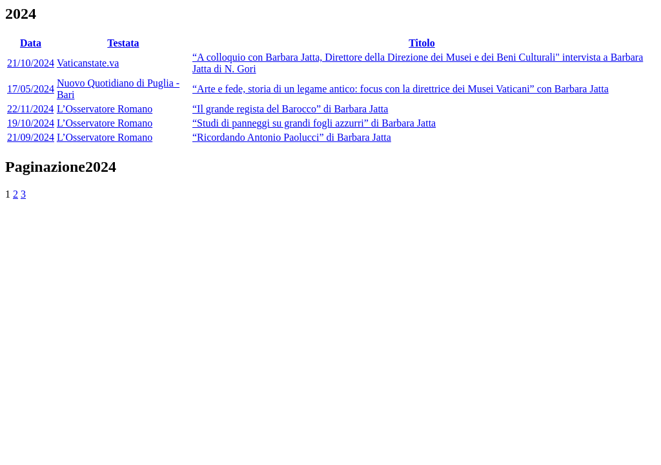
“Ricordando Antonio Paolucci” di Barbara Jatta (291, 137)
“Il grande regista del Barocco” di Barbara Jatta (290, 108)
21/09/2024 (30, 137)
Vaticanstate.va (88, 62)
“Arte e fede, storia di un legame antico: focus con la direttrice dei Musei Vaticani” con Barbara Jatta (400, 88)
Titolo (422, 42)
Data (30, 42)
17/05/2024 (30, 88)
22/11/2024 (30, 108)
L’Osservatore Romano (104, 108)
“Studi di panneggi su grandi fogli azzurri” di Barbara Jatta (314, 123)
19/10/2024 (30, 123)
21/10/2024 (30, 62)
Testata (123, 42)
